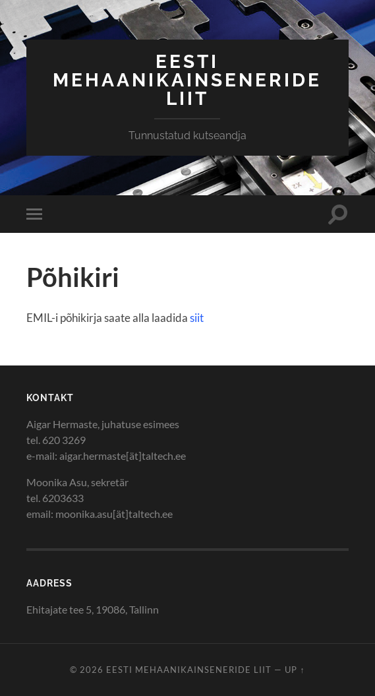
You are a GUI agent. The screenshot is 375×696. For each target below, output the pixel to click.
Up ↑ (294, 669)
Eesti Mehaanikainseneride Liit (187, 80)
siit (197, 318)
